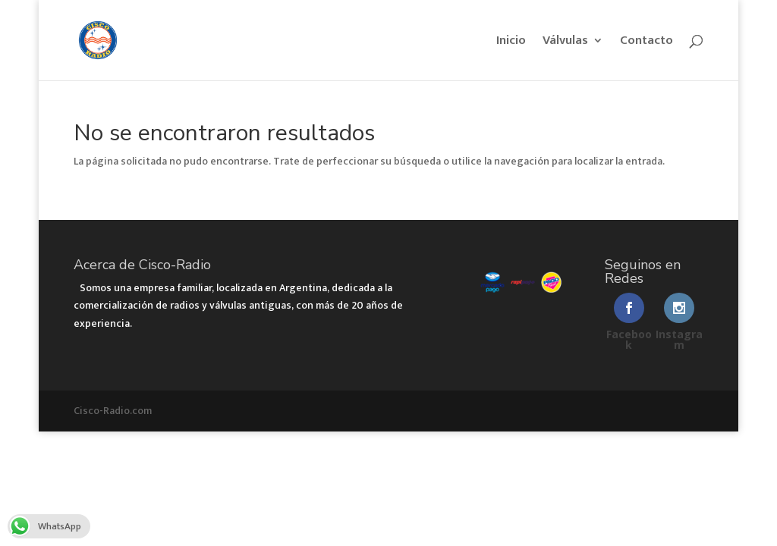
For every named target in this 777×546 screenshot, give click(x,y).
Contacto (646, 43)
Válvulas (565, 43)
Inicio (511, 43)
